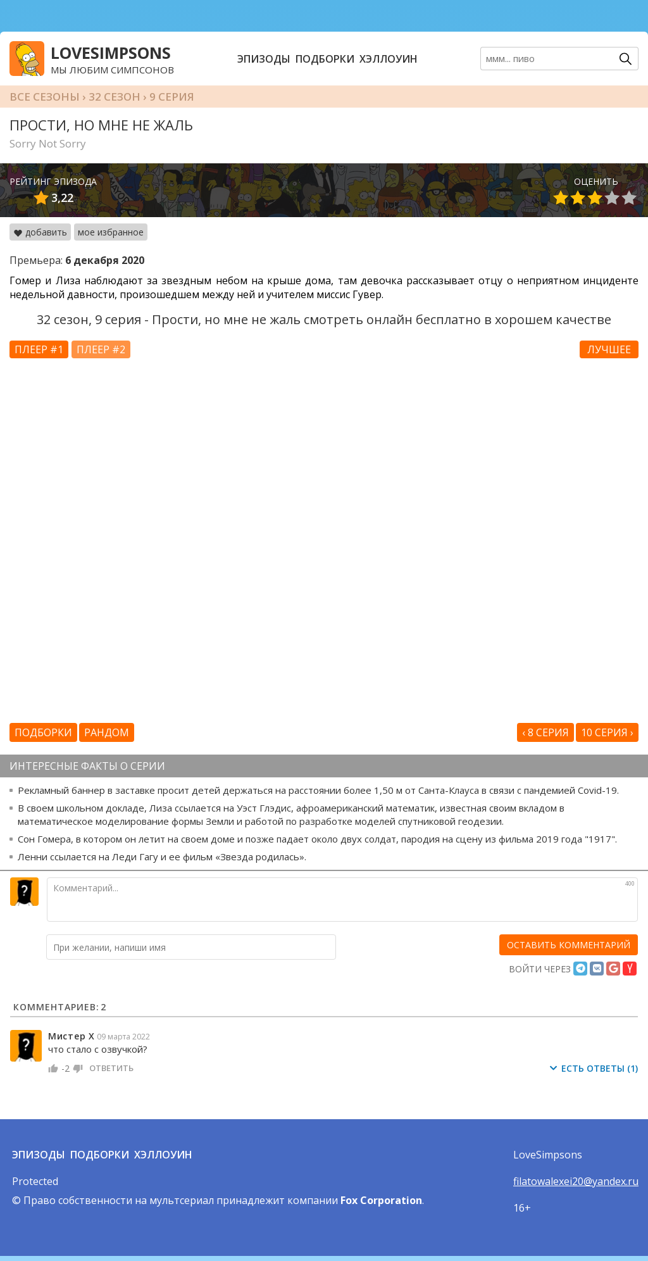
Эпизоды (263, 59)
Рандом (106, 732)
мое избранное (111, 232)
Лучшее (609, 349)
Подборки (325, 59)
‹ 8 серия (545, 732)
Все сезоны (44, 96)
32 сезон (114, 96)
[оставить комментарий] (568, 944)
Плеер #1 (39, 349)
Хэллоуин (388, 59)
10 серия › (607, 732)
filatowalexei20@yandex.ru (576, 1181)
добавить (40, 232)
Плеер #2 (101, 349)
